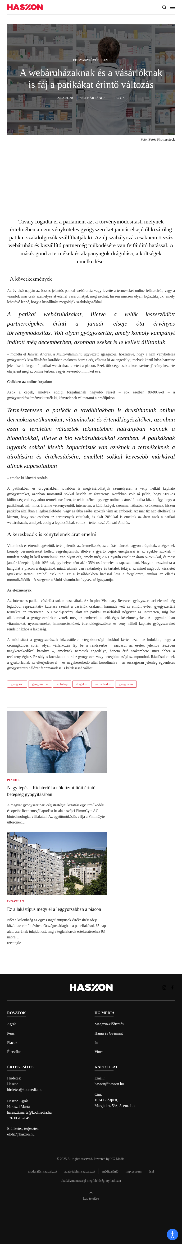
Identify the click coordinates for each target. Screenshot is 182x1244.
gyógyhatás (126, 684)
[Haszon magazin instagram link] (164, 987)
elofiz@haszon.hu (21, 1134)
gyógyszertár (40, 684)
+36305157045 (18, 1118)
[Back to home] (25, 7)
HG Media (117, 1159)
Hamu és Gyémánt (109, 1033)
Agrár (11, 1024)
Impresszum (134, 1171)
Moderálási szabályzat (42, 1171)
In (96, 1043)
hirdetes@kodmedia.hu (24, 1090)
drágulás (81, 684)
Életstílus (14, 1052)
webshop (62, 684)
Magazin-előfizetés (109, 1024)
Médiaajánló (110, 1171)
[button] (164, 7)
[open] (172, 1234)
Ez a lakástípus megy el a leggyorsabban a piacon (54, 909)
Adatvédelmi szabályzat (79, 1171)
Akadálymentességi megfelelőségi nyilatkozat (91, 1181)
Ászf (151, 1171)
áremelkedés (102, 684)
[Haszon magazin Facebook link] (172, 987)
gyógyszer (17, 684)
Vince (99, 1052)
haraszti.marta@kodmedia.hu (29, 1112)
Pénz (10, 1033)
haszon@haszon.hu (109, 1084)
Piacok (12, 1043)
